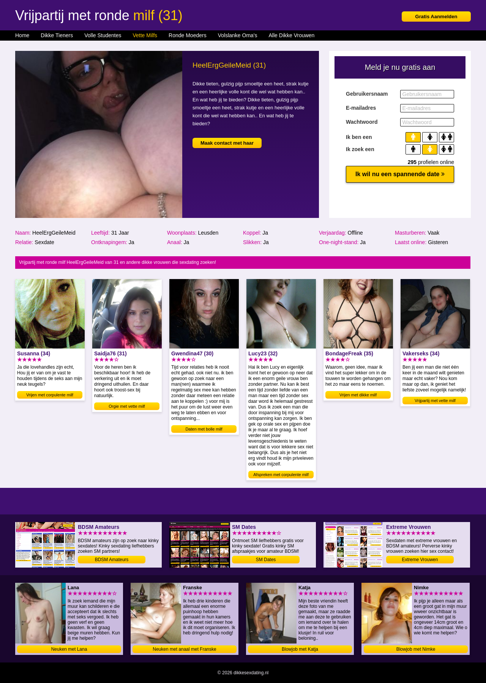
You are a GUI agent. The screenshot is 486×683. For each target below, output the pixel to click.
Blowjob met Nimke (416, 649)
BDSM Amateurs (112, 559)
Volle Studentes (102, 35)
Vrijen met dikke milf (358, 395)
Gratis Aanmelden (436, 16)
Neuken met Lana (69, 649)
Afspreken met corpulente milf (281, 474)
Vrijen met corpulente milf (49, 395)
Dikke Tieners (57, 35)
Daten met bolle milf (203, 429)
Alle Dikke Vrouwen (292, 35)
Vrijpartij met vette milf (435, 400)
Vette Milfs (145, 35)
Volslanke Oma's (237, 35)
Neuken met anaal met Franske (184, 649)
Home (22, 35)
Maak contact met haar (227, 143)
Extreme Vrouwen (420, 559)
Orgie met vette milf (127, 406)
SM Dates (266, 559)
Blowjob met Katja (300, 649)
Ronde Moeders (188, 35)
